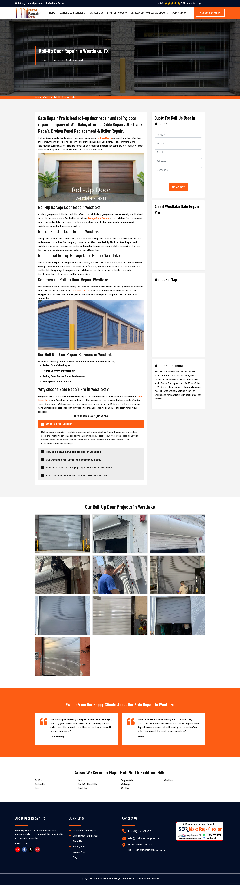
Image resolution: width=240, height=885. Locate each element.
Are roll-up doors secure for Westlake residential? (76, 475)
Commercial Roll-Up (81, 290)
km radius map (178, 318)
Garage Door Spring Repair (85, 836)
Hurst (38, 788)
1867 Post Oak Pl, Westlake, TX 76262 (146, 850)
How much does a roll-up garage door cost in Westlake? (80, 467)
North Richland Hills (87, 784)
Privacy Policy (80, 846)
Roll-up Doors (104, 138)
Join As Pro (179, 13)
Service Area (79, 852)
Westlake (47, 97)
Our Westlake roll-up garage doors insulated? (73, 459)
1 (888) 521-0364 (210, 12)
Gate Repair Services (72, 13)
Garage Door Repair (98, 218)
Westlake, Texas (55, 3)
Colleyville (40, 784)
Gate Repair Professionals (148, 878)
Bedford (39, 780)
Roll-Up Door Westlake (65, 97)
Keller (80, 780)
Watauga (125, 784)
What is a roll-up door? (59, 423)
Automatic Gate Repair (84, 830)
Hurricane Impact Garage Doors (148, 13)
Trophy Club (127, 780)
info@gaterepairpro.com (29, 3)
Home (52, 13)
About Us (77, 841)
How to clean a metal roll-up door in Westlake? (74, 451)
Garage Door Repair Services (107, 13)
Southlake (83, 788)
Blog (75, 857)
